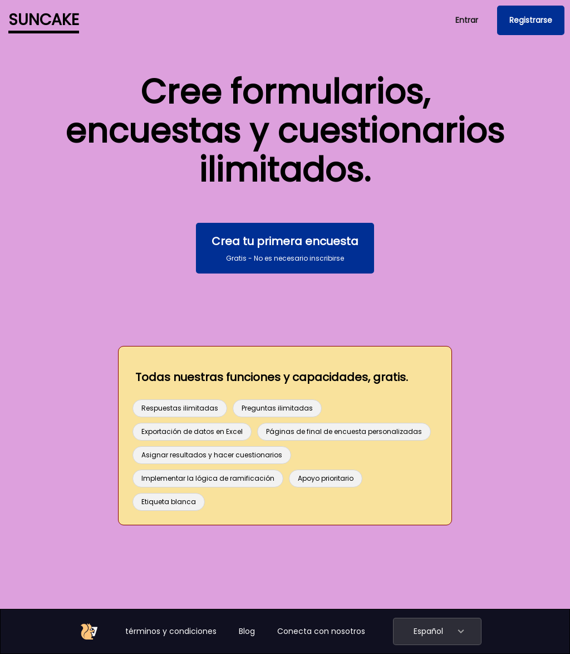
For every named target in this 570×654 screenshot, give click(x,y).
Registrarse (530, 20)
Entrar (466, 20)
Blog (247, 631)
